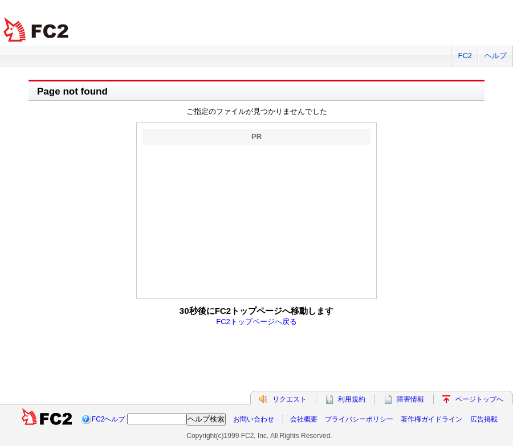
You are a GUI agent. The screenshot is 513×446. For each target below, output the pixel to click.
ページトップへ (479, 399)
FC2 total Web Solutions (37, 30)
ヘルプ (495, 55)
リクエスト (289, 399)
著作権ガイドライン (431, 419)
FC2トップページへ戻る (256, 321)
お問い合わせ (253, 419)
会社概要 (303, 419)
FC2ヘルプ (108, 419)
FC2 (465, 55)
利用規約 (351, 399)
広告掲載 (484, 419)
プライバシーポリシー (359, 419)
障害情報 (410, 399)
